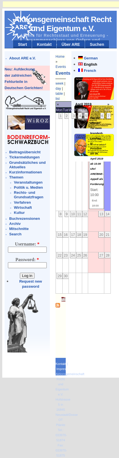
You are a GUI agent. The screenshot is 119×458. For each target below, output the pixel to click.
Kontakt (44, 44)
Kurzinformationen (25, 172)
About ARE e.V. (22, 58)
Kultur (19, 212)
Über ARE (70, 44)
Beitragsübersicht (25, 152)
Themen (16, 177)
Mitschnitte (19, 229)
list (58, 99)
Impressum (64, 369)
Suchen (97, 44)
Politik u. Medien (28, 187)
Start (22, 44)
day (58, 89)
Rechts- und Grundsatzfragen (28, 194)
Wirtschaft (23, 207)
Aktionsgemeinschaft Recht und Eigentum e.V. (63, 24)
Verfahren (22, 202)
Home (60, 57)
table (59, 94)
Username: (27, 244)
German (91, 58)
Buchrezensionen (24, 218)
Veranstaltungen (28, 182)
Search (15, 234)
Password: (27, 259)
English (90, 64)
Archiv (15, 224)
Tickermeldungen (24, 157)
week (59, 83)
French (90, 70)
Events (61, 67)
